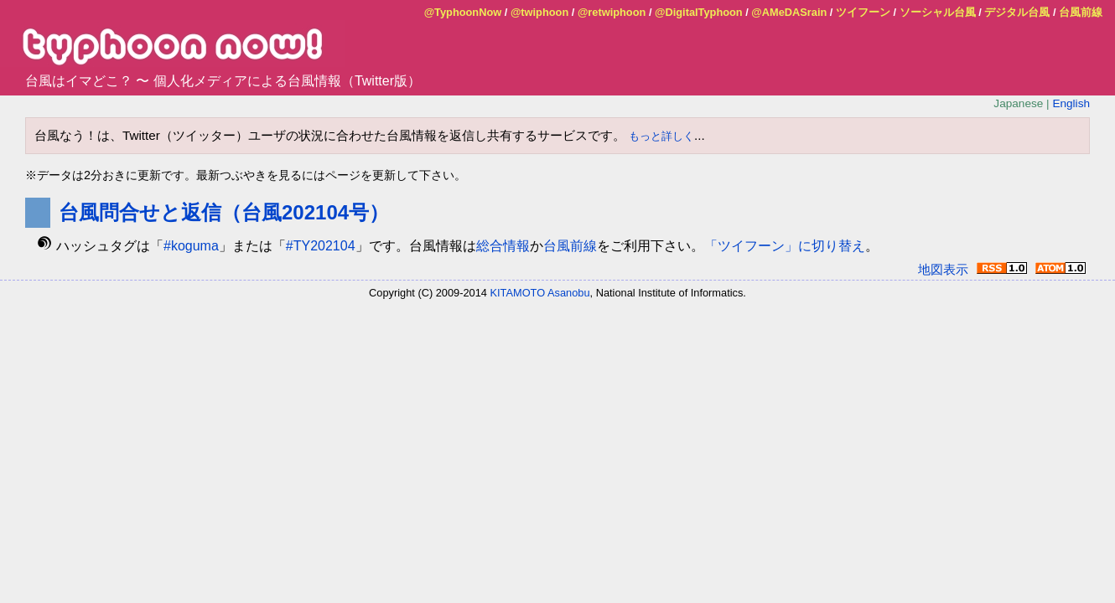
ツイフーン (863, 12)
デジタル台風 (1017, 12)
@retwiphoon (612, 12)
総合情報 (503, 246)
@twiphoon (539, 12)
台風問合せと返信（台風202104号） (224, 212)
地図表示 (943, 269)
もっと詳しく (661, 136)
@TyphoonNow (463, 12)
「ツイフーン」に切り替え (784, 246)
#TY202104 (320, 246)
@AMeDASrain (789, 12)
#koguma (191, 246)
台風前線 (1080, 12)
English (1071, 103)
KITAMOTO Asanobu (540, 292)
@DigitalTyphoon (699, 12)
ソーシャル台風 (938, 12)
